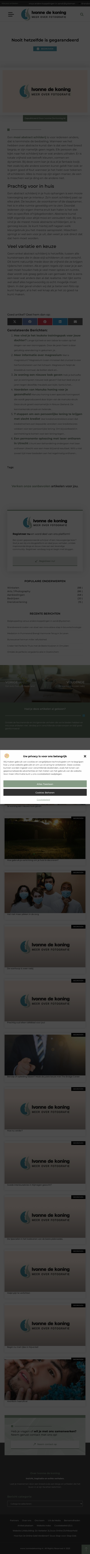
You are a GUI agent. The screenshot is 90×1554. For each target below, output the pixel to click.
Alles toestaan (45, 784)
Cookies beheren (45, 792)
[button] (85, 756)
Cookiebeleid (43, 799)
